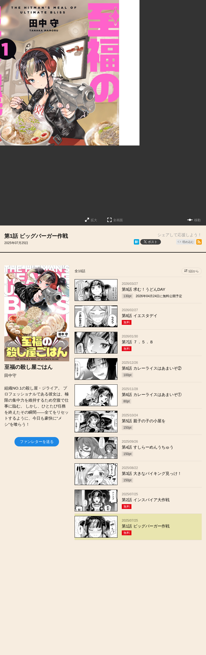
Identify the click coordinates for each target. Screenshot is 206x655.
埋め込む (188, 241)
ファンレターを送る (37, 441)
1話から (193, 271)
